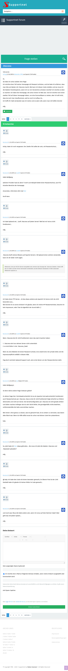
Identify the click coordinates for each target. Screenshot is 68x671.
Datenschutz (56, 642)
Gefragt (5, 74)
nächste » (27, 119)
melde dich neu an (20, 601)
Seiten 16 (11, 650)
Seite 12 (12, 645)
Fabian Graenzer (32, 667)
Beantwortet (6, 142)
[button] (8, 536)
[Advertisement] (34, 39)
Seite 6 (6, 639)
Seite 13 (5, 647)
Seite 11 (7, 645)
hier (25, 191)
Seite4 (10, 636)
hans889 (18, 173)
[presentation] (17, 596)
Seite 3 (6, 636)
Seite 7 (11, 639)
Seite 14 (10, 647)
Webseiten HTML (18, 74)
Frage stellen (31, 59)
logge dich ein (9, 601)
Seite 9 (10, 642)
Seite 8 (5, 642)
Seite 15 (5, 650)
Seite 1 (10, 634)
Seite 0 (5, 634)
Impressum (55, 634)
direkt (5, 653)
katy (17, 381)
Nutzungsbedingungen (59, 638)
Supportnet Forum (15, 20)
